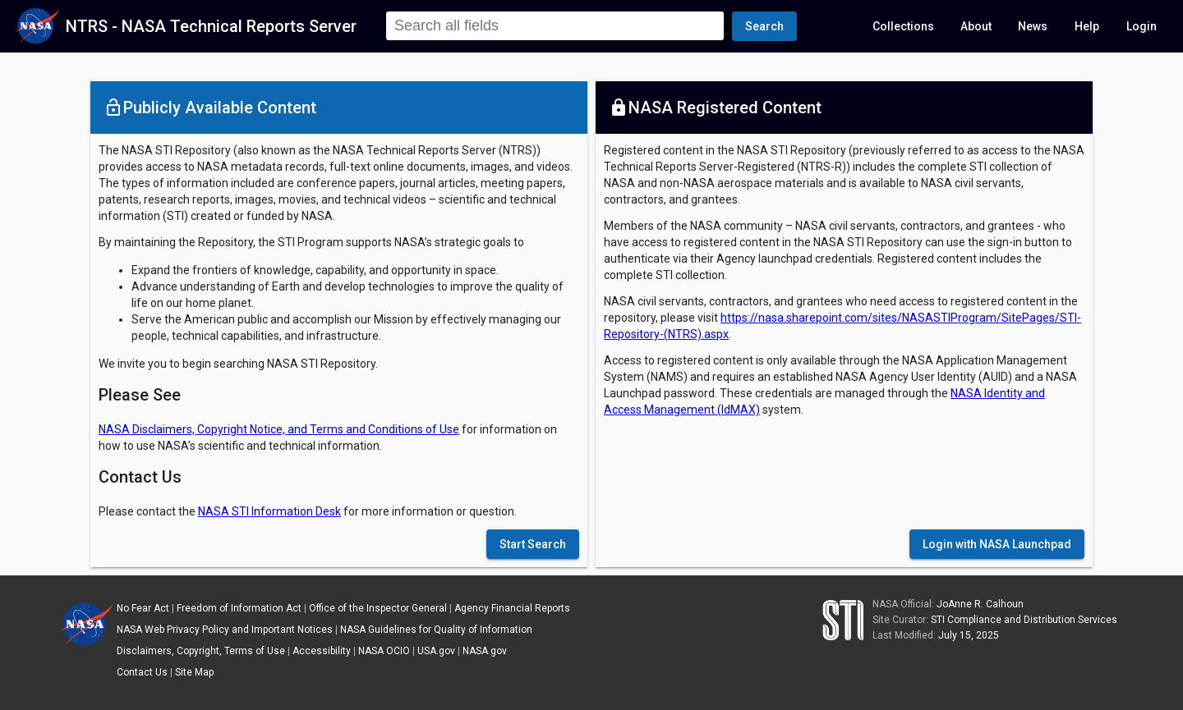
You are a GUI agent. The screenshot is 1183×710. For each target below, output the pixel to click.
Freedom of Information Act (239, 608)
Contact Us (142, 672)
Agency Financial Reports (512, 608)
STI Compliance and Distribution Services (1024, 619)
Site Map (194, 672)
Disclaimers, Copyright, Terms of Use (201, 651)
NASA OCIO (384, 651)
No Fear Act (143, 608)
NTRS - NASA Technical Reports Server (211, 26)
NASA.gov (485, 651)
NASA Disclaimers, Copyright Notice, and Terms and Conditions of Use (279, 429)
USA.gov (436, 651)
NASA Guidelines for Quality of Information (436, 629)
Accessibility (321, 651)
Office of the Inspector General (378, 608)
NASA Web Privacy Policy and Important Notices (225, 629)
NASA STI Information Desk (269, 511)
